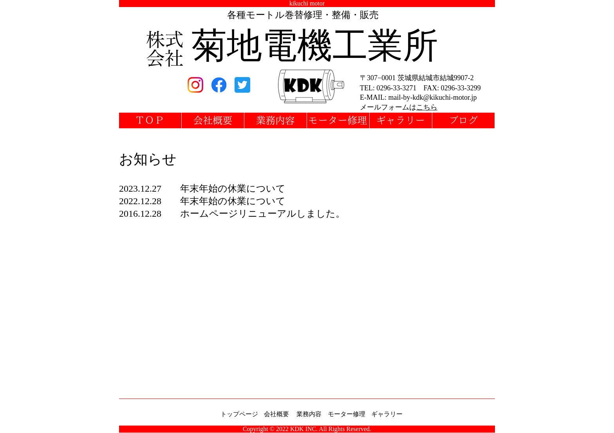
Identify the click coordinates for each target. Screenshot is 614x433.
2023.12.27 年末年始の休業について (202, 188)
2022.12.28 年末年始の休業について (202, 201)
